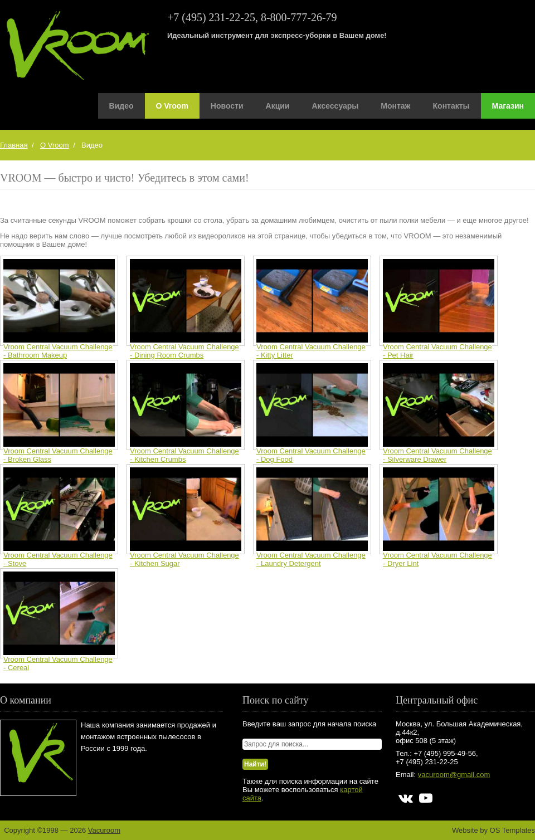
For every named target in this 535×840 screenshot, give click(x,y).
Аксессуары (335, 105)
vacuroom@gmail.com (454, 774)
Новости (227, 105)
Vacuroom (104, 830)
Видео (121, 105)
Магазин (508, 105)
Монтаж (395, 105)
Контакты (451, 105)
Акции (278, 105)
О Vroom (172, 105)
